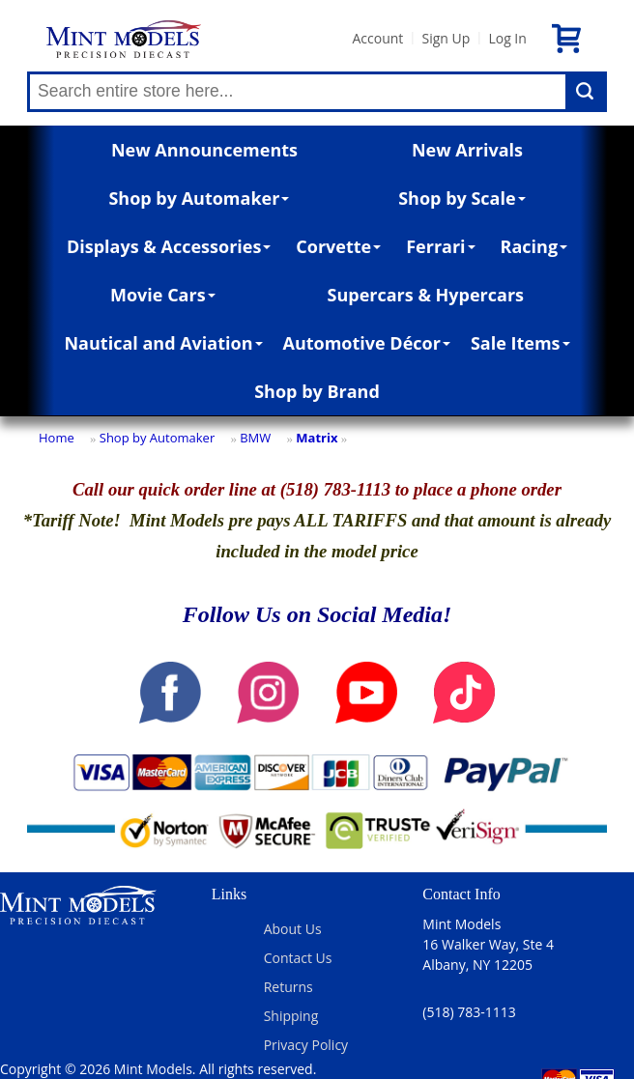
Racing (534, 246)
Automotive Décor (365, 343)
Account (377, 38)
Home (56, 437)
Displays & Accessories (169, 246)
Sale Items (520, 343)
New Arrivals (467, 149)
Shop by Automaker (198, 198)
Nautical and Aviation (163, 343)
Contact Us (298, 958)
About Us (293, 929)
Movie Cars (163, 294)
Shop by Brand (317, 391)
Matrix (316, 437)
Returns (288, 987)
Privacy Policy (306, 1045)
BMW (255, 437)
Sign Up (445, 38)
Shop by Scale (461, 198)
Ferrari (440, 246)
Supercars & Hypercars (426, 294)
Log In (507, 38)
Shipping (291, 1016)
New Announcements (204, 149)
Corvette (338, 246)
